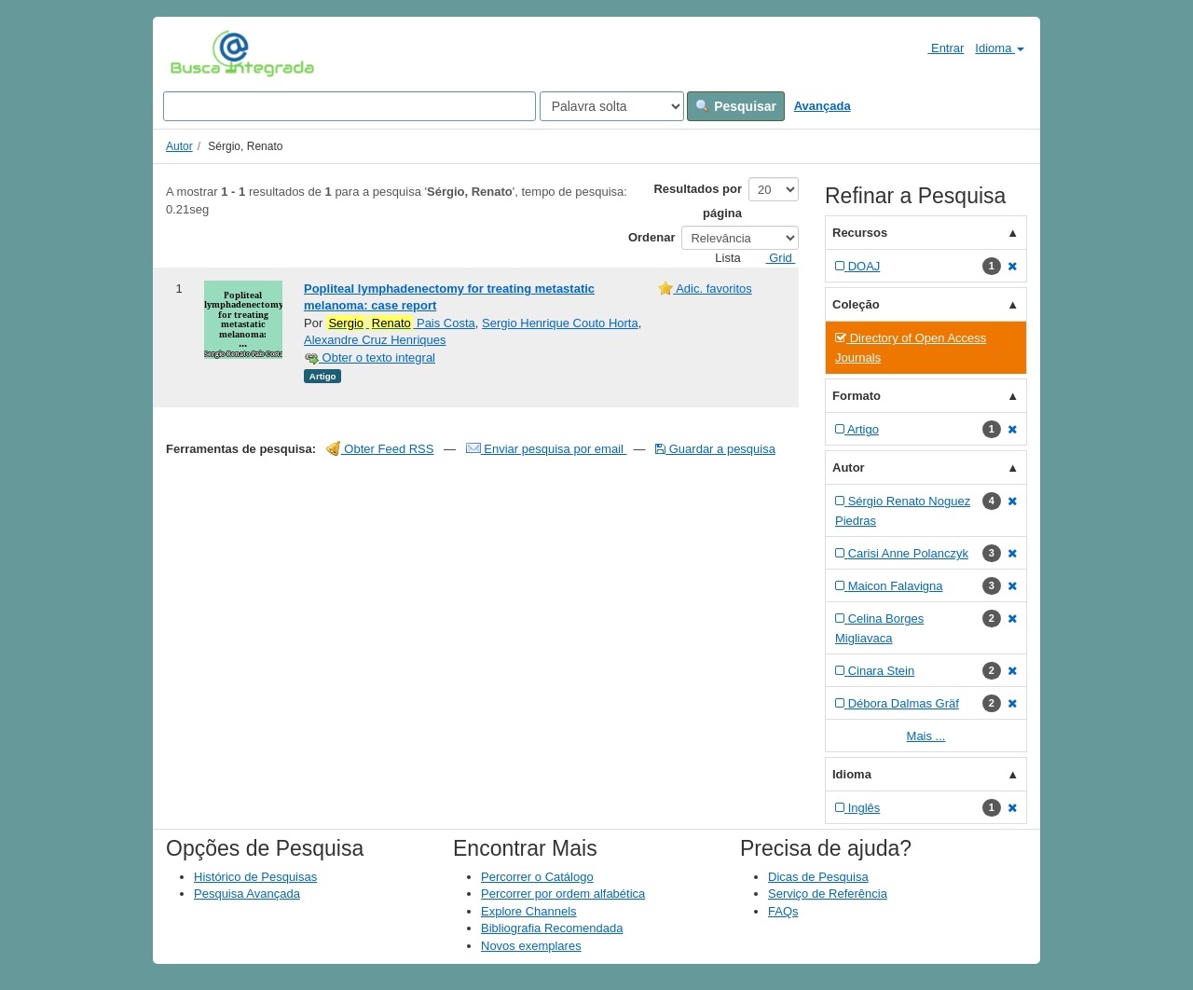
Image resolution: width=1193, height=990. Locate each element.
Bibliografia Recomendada (552, 928)
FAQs (783, 911)
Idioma (999, 48)
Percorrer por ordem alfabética (563, 894)
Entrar (938, 47)
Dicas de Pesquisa (818, 877)
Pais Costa (400, 323)
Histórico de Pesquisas (255, 877)
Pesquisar (735, 106)
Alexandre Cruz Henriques (375, 340)
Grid (773, 258)
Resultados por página (697, 201)
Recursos (859, 233)
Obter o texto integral (369, 357)
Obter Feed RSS (380, 449)
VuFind (199, 53)
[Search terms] (349, 106)
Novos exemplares (531, 946)
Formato (856, 396)
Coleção (856, 304)
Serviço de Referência (827, 894)
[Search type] (612, 106)
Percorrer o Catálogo (537, 877)
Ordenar (652, 237)
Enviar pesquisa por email (546, 449)
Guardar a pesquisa (715, 449)
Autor (179, 146)
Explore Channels (529, 911)
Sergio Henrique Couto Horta (560, 323)
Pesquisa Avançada (247, 894)
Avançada (822, 106)
